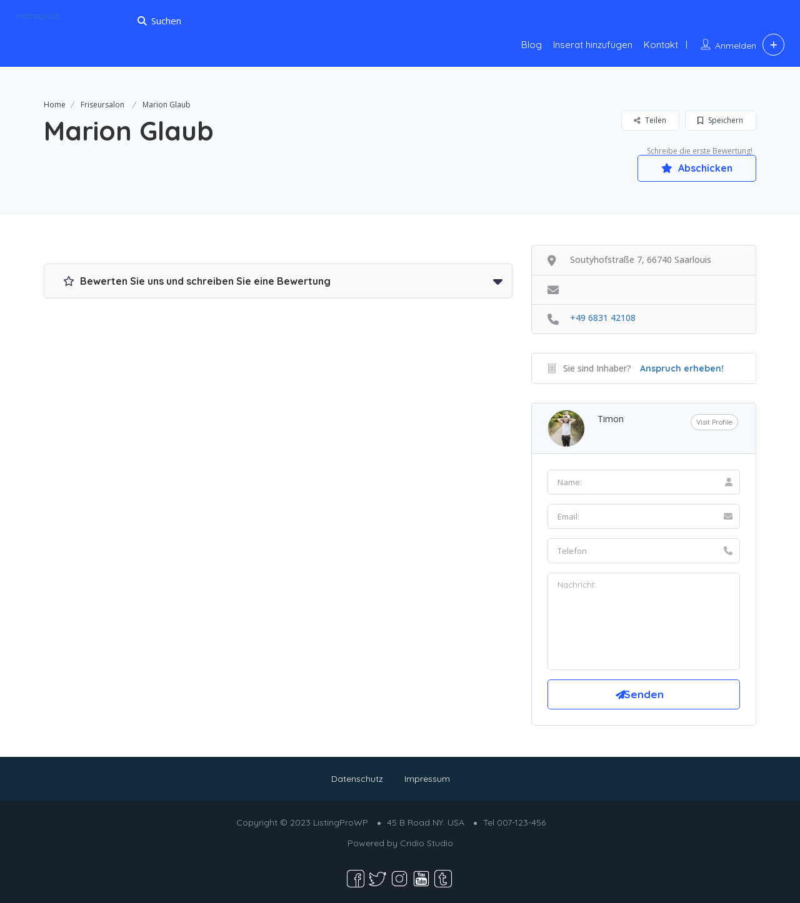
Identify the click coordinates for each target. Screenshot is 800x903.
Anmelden (735, 45)
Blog (531, 45)
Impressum (427, 778)
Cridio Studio (426, 843)
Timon (611, 419)
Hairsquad (37, 15)
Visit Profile (714, 422)
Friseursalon (102, 104)
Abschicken (696, 168)
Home (55, 104)
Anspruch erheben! (682, 368)
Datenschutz (357, 778)
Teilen (650, 120)
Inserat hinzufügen (592, 45)
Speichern (720, 120)
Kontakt (661, 45)
